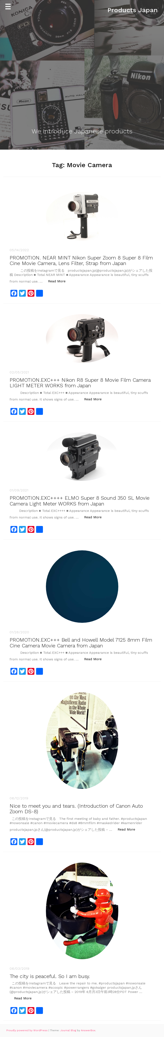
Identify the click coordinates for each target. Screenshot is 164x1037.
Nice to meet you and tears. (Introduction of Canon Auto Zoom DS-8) (76, 809)
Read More (59, 281)
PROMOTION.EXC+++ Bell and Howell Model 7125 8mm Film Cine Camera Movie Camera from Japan (81, 642)
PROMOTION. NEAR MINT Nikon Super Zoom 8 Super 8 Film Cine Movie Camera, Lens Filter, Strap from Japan (81, 260)
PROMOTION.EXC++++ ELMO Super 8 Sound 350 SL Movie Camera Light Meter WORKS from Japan (79, 501)
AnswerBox (88, 1030)
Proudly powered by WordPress (27, 1030)
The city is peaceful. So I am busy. (50, 976)
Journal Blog (68, 1030)
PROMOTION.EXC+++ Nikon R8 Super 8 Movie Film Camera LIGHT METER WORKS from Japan (80, 383)
